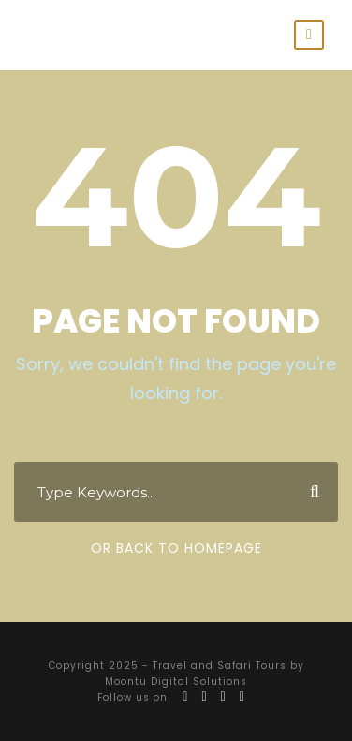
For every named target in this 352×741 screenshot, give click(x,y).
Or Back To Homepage (176, 548)
